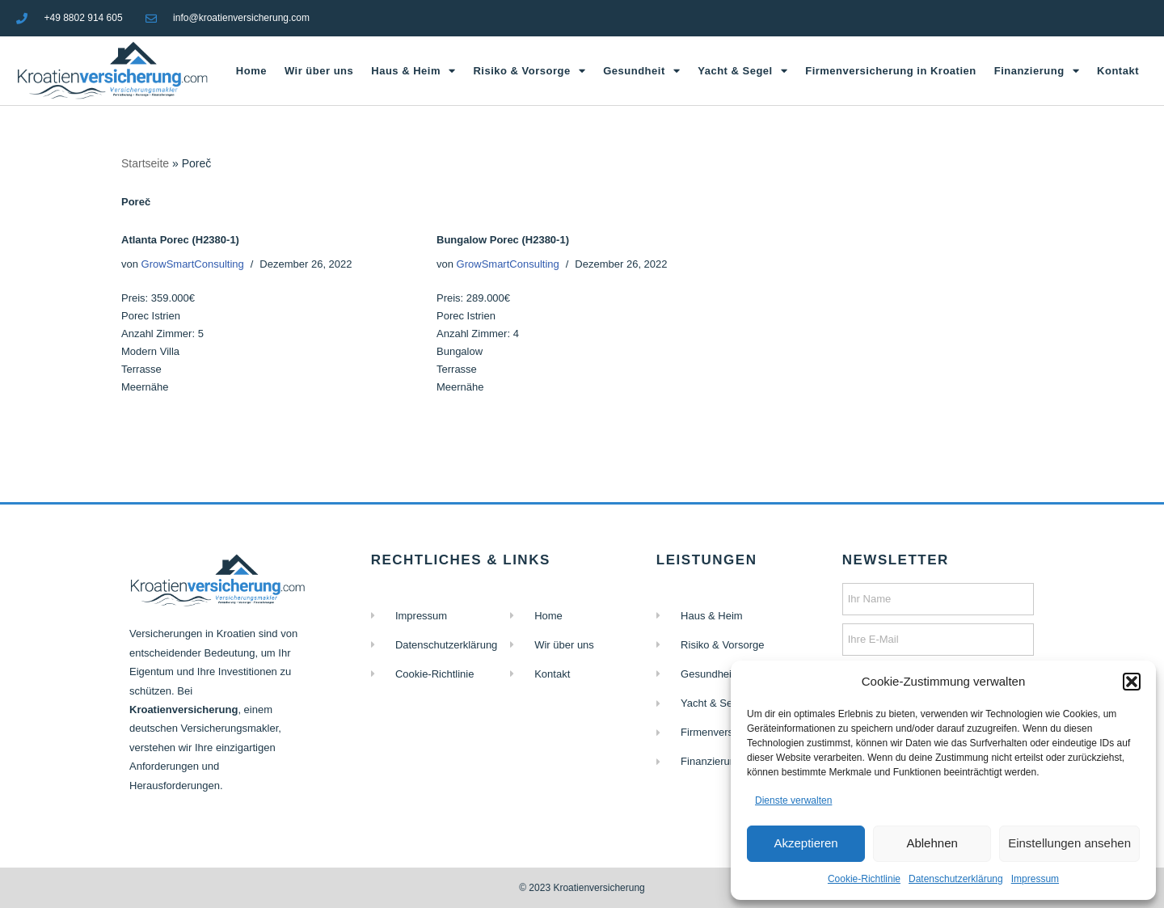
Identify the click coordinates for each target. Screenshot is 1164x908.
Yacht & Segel (742, 70)
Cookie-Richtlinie (864, 879)
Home (251, 71)
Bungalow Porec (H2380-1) (502, 240)
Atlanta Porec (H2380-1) (180, 240)
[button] (1132, 682)
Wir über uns (319, 71)
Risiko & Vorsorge (529, 70)
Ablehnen (931, 843)
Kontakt (1118, 71)
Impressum (1035, 879)
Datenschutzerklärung (956, 879)
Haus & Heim (413, 70)
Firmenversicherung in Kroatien (890, 71)
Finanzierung (1036, 70)
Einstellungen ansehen (1069, 843)
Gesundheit (641, 70)
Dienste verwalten (793, 800)
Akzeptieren (805, 843)
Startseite (145, 163)
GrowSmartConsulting (192, 264)
